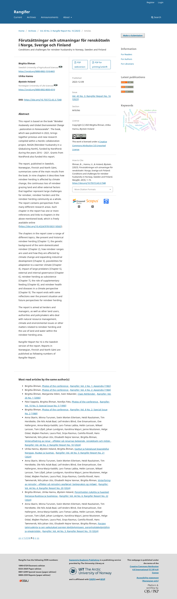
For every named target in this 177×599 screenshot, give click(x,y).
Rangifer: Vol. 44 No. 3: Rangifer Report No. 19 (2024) (70, 531)
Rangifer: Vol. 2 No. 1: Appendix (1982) (90, 386)
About (66, 17)
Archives (31, 17)
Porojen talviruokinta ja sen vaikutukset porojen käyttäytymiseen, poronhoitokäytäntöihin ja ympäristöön (67, 527)
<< (20, 537)
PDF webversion (79, 64)
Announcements (49, 17)
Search (156, 17)
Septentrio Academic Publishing (84, 560)
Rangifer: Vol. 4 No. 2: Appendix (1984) (90, 389)
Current (18, 17)
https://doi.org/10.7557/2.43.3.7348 (43, 99)
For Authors (126, 59)
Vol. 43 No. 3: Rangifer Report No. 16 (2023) (60, 30)
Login (160, 2)
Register (150, 2)
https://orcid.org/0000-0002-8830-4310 (37, 89)
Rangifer (22, 11)
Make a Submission (133, 35)
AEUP (102, 579)
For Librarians (127, 63)
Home (21, 30)
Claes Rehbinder (87, 393)
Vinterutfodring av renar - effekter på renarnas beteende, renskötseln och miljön (68, 441)
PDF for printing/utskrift (99, 64)
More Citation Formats (85, 189)
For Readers (126, 54)
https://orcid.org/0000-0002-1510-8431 (37, 71)
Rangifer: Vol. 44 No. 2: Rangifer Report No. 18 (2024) (53, 444)
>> (38, 537)
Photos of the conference (55, 386)
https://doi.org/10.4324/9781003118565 (40, 226)
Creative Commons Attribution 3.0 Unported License (89, 145)
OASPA (92, 579)
